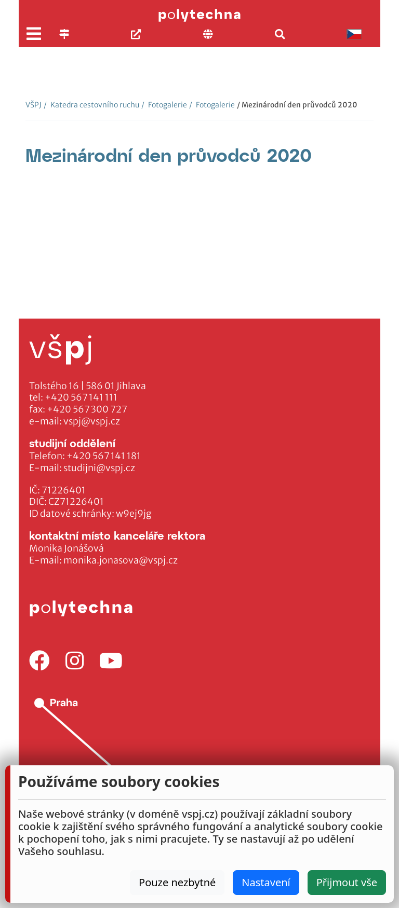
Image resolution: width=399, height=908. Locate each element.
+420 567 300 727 (87, 409)
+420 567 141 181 (103, 456)
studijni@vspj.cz (99, 468)
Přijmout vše (346, 882)
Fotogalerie (164, 104)
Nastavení (266, 882)
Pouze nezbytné (177, 882)
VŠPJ (33, 104)
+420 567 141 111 (81, 397)
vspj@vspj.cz (91, 421)
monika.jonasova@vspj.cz (120, 560)
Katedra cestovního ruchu (91, 104)
